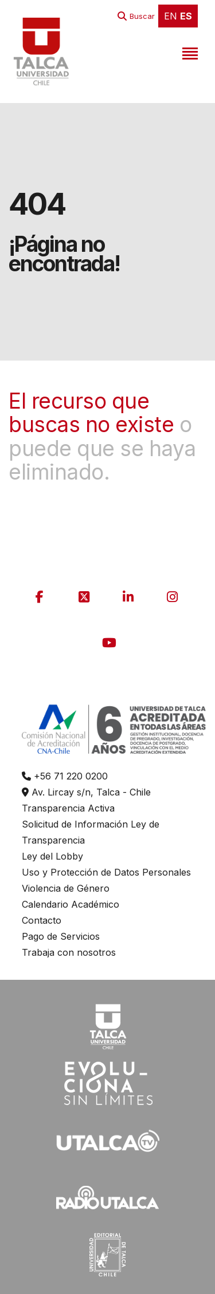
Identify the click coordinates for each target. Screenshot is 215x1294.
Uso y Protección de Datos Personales (106, 872)
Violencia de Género (66, 888)
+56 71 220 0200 (65, 776)
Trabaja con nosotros (69, 952)
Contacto (41, 920)
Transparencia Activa (68, 808)
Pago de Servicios (61, 936)
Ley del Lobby (52, 856)
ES (186, 16)
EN (170, 16)
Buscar (142, 16)
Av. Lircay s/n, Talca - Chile (86, 792)
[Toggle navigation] (188, 52)
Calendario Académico (70, 904)
